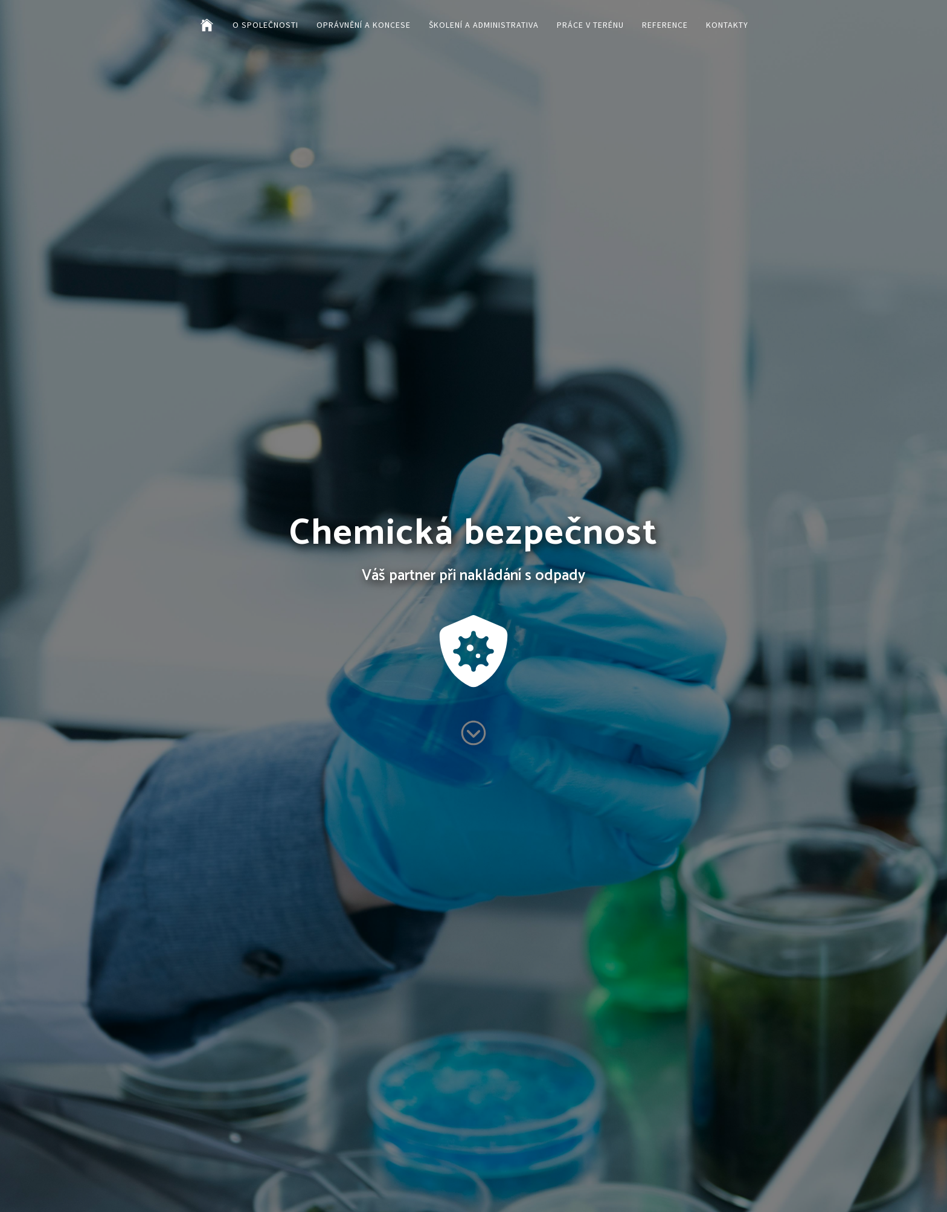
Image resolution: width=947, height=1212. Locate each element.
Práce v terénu (590, 24)
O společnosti (265, 24)
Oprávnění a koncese (363, 24)
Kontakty (727, 24)
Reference (665, 24)
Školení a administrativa (484, 24)
